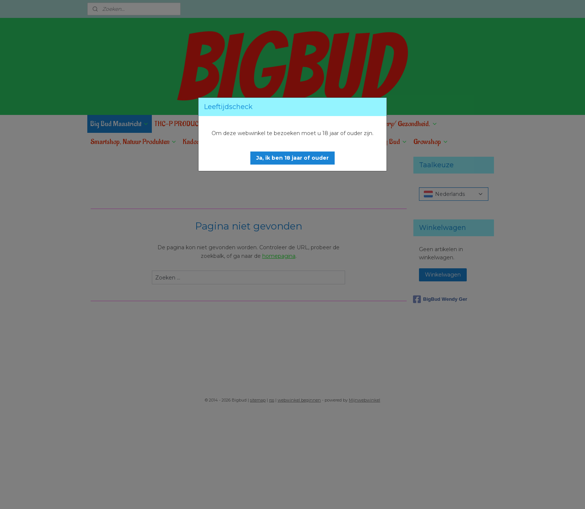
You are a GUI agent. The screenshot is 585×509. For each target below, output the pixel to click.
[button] (292, 158)
